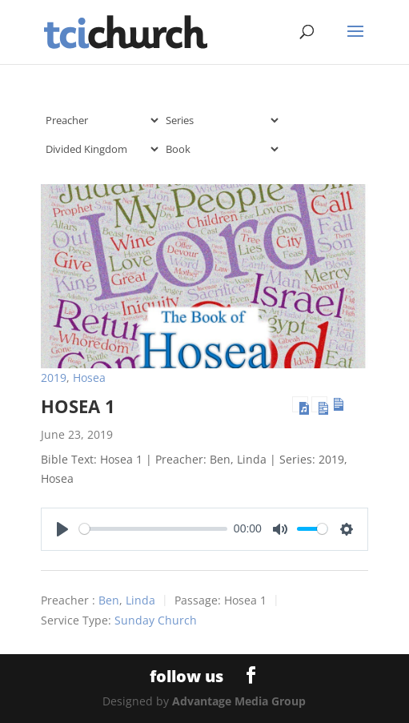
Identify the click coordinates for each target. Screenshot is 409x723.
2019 (53, 377)
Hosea (89, 377)
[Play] (62, 529)
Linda (140, 600)
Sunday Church (155, 620)
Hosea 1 (78, 406)
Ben (108, 600)
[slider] (153, 528)
